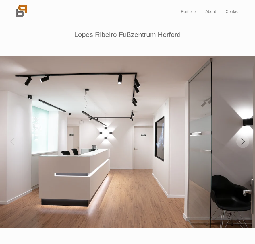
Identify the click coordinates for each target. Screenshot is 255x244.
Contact (232, 11)
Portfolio (188, 11)
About (210, 11)
